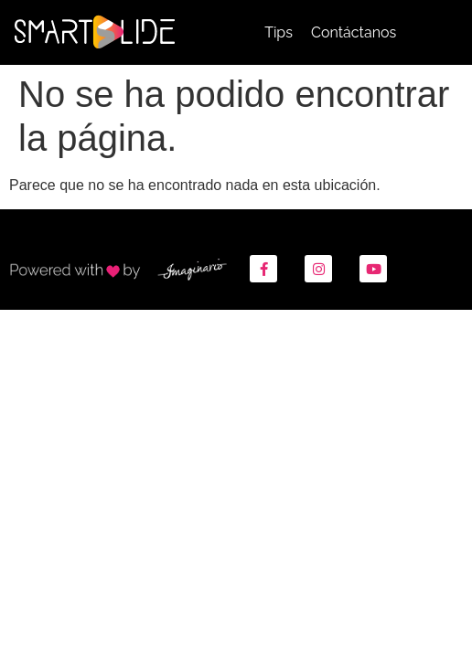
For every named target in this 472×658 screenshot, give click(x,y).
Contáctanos (353, 32)
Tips (278, 32)
